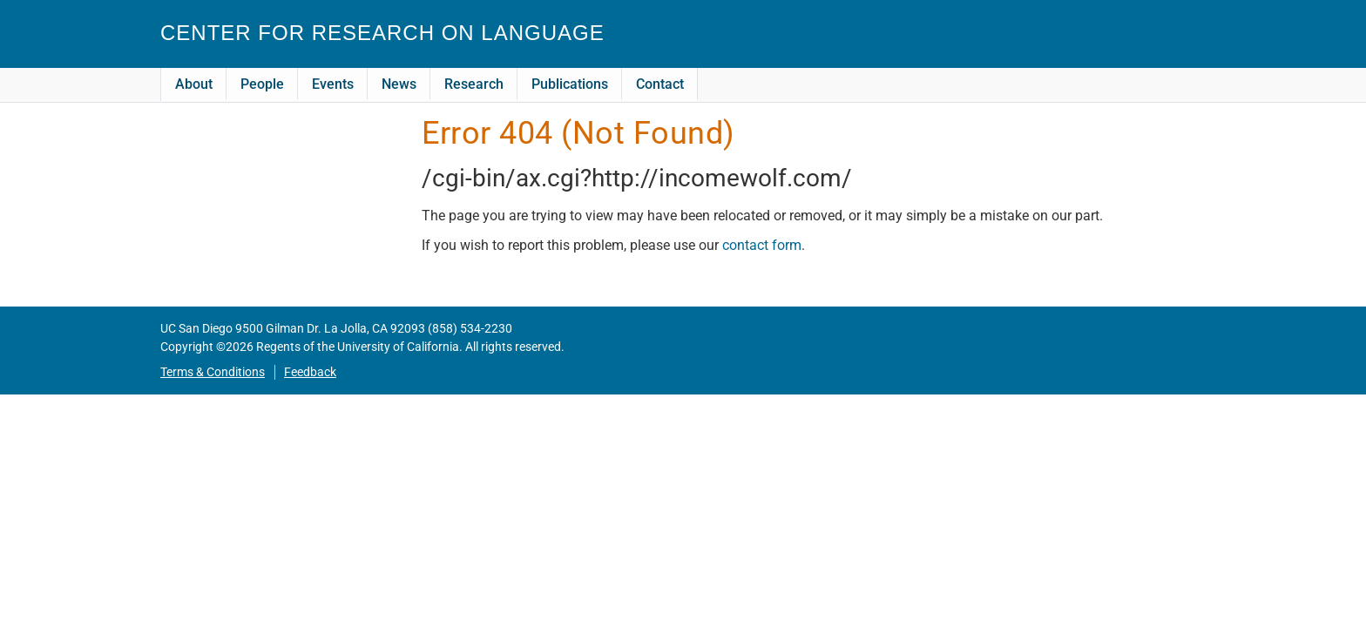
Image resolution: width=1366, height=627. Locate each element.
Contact (660, 84)
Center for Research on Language (382, 32)
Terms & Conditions (212, 372)
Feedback (310, 372)
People (262, 84)
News (399, 84)
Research (474, 84)
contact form (761, 245)
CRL (1152, 40)
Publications (569, 84)
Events (333, 84)
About (194, 84)
